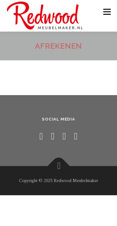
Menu (106, 11)
